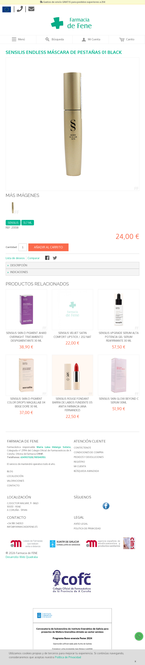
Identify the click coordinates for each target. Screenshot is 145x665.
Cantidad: (11, 247)
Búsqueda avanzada (86, 471)
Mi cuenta (80, 466)
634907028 (26, 457)
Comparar (34, 258)
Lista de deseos (15, 258)
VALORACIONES (15, 480)
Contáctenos (82, 447)
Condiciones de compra (88, 452)
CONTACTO (13, 485)
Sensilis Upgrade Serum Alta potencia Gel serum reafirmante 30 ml (119, 336)
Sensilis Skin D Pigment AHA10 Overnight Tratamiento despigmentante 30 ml (26, 336)
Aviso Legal (81, 523)
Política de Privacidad (68, 657)
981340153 (39, 457)
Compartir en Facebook (47, 258)
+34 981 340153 (15, 523)
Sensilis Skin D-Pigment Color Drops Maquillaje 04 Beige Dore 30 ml (26, 402)
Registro (79, 461)
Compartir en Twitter (55, 258)
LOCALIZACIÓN (15, 476)
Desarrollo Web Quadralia (22, 557)
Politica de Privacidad (87, 528)
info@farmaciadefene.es (22, 526)
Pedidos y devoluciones (88, 457)
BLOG (10, 471)
